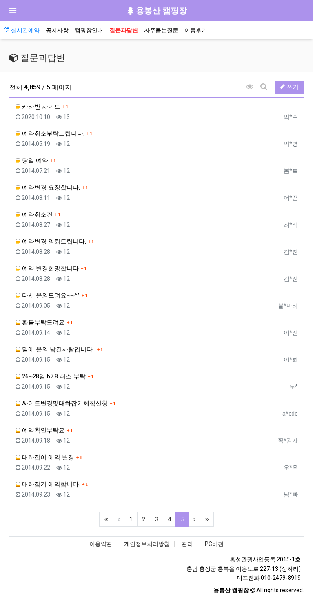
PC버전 (214, 544)
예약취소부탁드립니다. (50, 133)
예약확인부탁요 (40, 430)
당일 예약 (32, 160)
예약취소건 (34, 214)
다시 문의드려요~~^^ (48, 295)
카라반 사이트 (38, 106)
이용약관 (100, 544)
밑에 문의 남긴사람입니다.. (55, 349)
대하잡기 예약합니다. (48, 484)
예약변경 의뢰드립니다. (51, 241)
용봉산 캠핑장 (157, 11)
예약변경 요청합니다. (48, 187)
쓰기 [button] (289, 87)
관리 (187, 544)
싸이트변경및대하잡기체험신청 (62, 403)
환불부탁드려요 (40, 322)
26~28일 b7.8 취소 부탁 (51, 376)
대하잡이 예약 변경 (45, 457)
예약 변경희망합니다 (47, 268)
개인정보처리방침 (147, 544)
